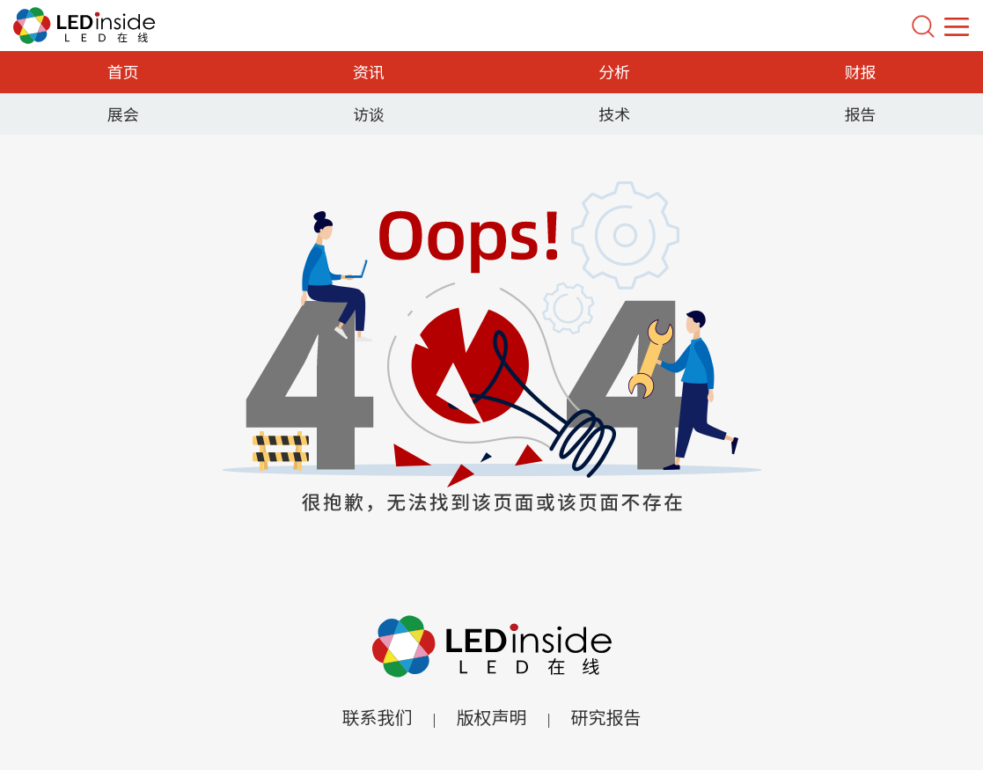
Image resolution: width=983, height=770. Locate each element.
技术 (614, 113)
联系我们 (376, 717)
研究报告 (606, 717)
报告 (860, 113)
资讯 (369, 71)
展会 (123, 113)
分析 (614, 71)
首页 (123, 71)
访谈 (369, 113)
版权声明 (492, 717)
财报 (860, 71)
